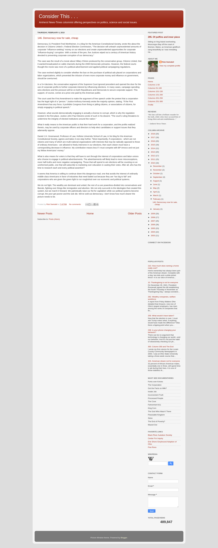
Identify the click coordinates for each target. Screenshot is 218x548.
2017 (153, 137)
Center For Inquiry (155, 438)
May (155, 188)
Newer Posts (44, 213)
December (157, 166)
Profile (150, 105)
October (156, 173)
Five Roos (152, 447)
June (155, 184)
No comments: (75, 204)
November (157, 170)
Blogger (124, 538)
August (156, 181)
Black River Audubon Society (160, 435)
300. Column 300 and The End (161, 347)
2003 (153, 236)
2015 (153, 145)
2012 (153, 156)
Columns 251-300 (155, 101)
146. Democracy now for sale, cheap (58, 38)
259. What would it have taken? (161, 316)
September (158, 177)
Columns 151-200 (155, 95)
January (156, 209)
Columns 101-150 (155, 91)
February (157, 199)
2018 (153, 134)
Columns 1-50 (154, 85)
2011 (153, 159)
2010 (153, 163)
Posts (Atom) (54, 219)
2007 (153, 221)
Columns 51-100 (155, 88)
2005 (153, 228)
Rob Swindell (168, 62)
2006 (153, 225)
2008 (153, 217)
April (155, 192)
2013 (153, 152)
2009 (153, 214)
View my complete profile (169, 66)
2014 (153, 148)
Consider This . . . (58, 16)
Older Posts (135, 213)
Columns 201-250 (155, 98)
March (156, 195)
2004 (153, 232)
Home (90, 213)
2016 (153, 141)
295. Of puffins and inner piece (164, 37)
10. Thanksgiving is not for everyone (163, 282)
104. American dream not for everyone (164, 361)
